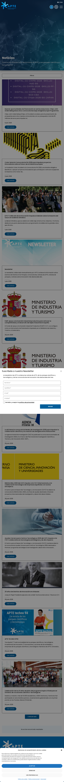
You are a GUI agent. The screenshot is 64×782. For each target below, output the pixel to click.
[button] (61, 750)
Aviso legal (43, 779)
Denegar (32, 770)
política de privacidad (26, 402)
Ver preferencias (32, 775)
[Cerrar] (61, 371)
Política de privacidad (34, 779)
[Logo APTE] (8, 5)
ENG (61, 2)
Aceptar (32, 766)
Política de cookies (23, 779)
